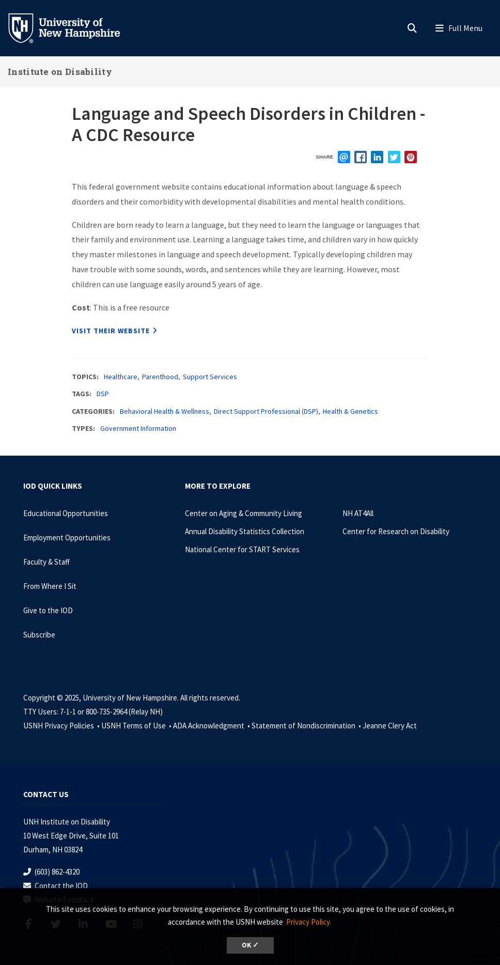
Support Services (210, 376)
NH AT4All (357, 513)
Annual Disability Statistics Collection (244, 531)
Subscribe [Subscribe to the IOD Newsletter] (39, 635)
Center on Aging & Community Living (243, 513)
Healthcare (120, 376)
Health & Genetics (350, 411)
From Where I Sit (49, 586)
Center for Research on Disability (395, 531)
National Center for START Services (242, 549)
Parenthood (160, 376)
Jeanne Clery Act (390, 725)
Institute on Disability (60, 71)
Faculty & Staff (46, 562)
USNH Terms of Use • (137, 725)
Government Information (138, 428)
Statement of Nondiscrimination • (307, 725)
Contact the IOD (61, 886)
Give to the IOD (48, 610)
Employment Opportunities (67, 537)
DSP (103, 393)
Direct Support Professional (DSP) (266, 411)
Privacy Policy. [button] (308, 922)
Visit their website (111, 330)
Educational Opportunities (65, 513)
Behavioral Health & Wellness (164, 411)
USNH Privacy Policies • (62, 725)
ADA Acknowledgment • (212, 725)
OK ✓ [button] (250, 945)
